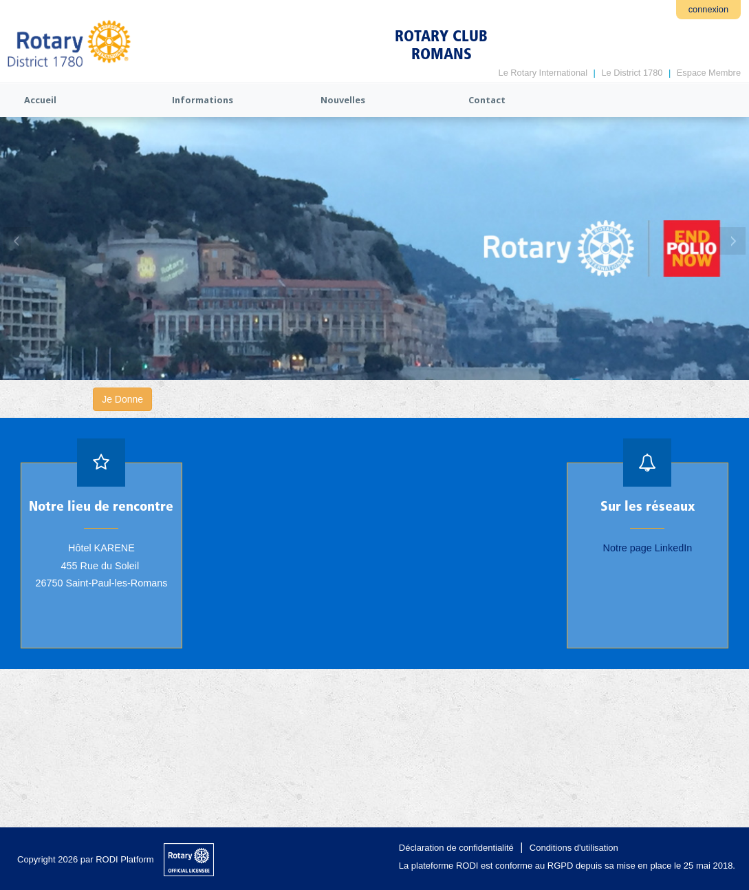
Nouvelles (343, 100)
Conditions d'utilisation (574, 848)
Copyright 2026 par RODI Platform (85, 859)
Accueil (40, 100)
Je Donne (122, 399)
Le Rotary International (543, 72)
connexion (708, 9)
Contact (487, 100)
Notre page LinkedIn (648, 547)
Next (732, 241)
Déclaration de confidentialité (456, 848)
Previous (17, 241)
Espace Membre (709, 72)
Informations (202, 100)
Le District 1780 (631, 72)
